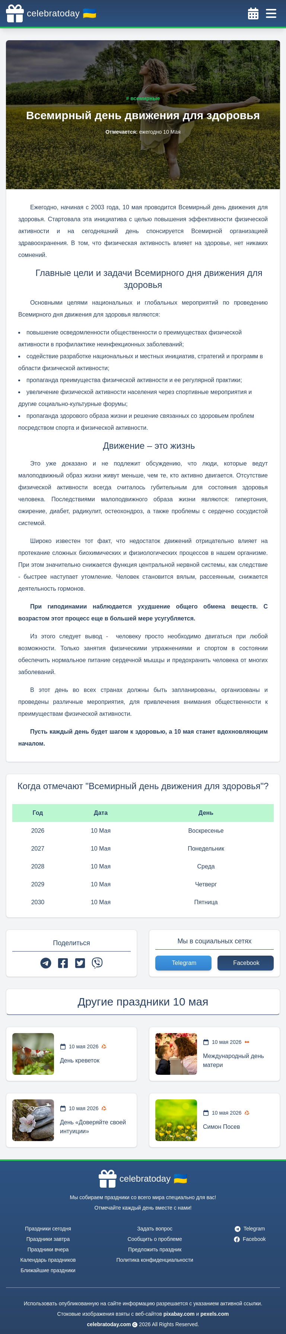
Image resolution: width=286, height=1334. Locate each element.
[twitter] (80, 963)
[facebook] (63, 963)
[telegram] (45, 963)
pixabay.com (179, 1314)
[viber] (97, 963)
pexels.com (214, 1314)
